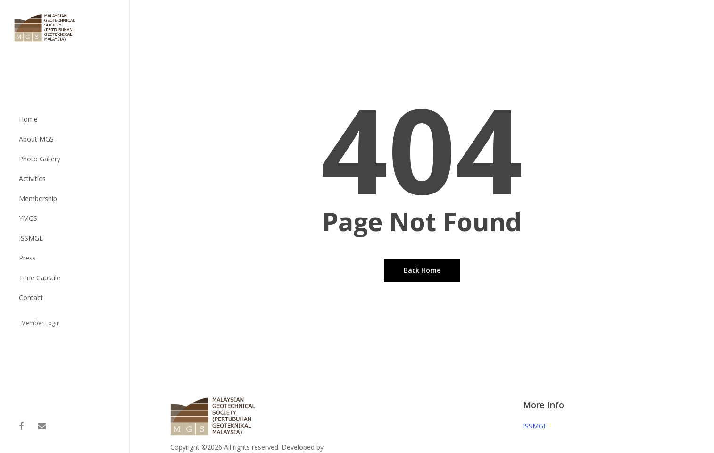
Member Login (40, 323)
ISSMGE (535, 425)
